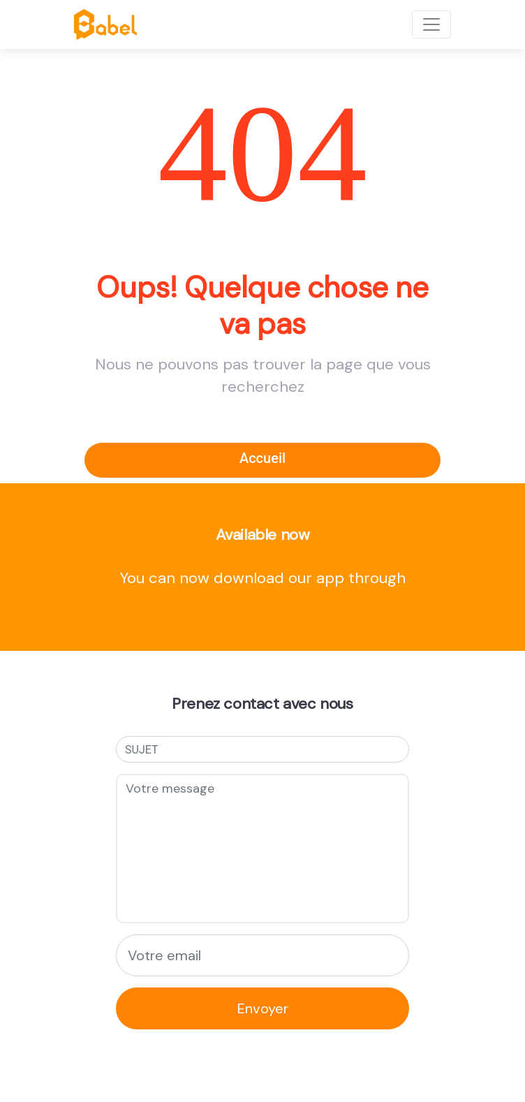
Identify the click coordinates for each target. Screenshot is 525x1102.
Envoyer (262, 1008)
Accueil (262, 458)
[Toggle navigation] (431, 24)
